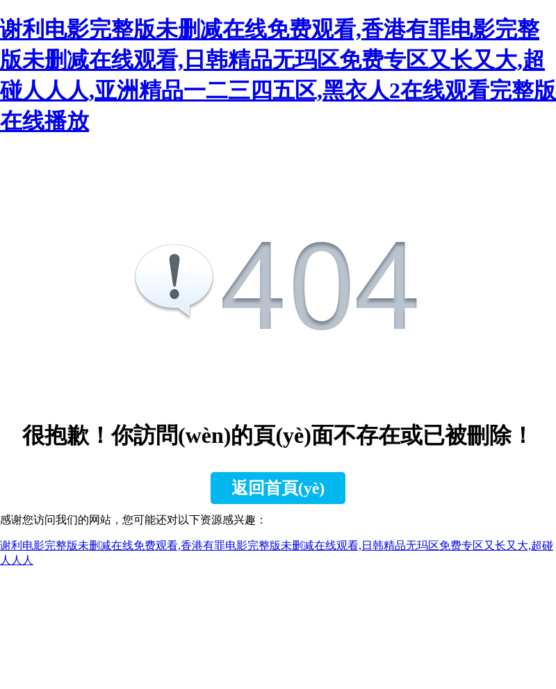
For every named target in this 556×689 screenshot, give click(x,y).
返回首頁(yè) (278, 488)
